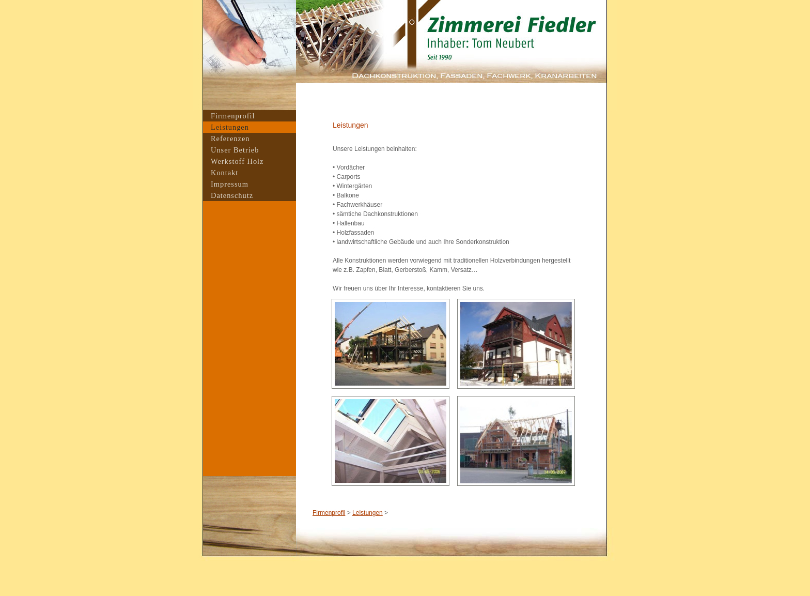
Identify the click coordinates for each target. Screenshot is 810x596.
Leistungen (367, 512)
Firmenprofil (329, 512)
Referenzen (230, 138)
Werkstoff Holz (237, 161)
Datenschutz (232, 195)
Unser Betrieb (235, 150)
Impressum (229, 184)
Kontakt (224, 173)
